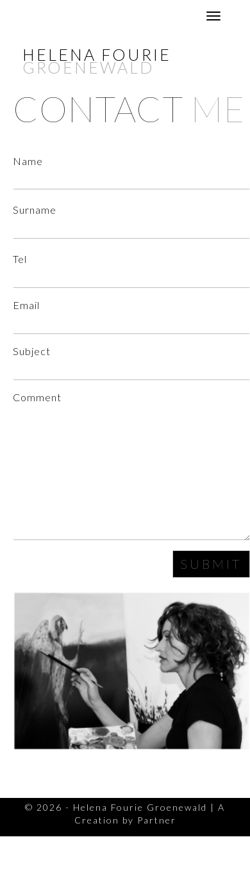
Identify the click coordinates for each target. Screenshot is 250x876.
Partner (156, 820)
